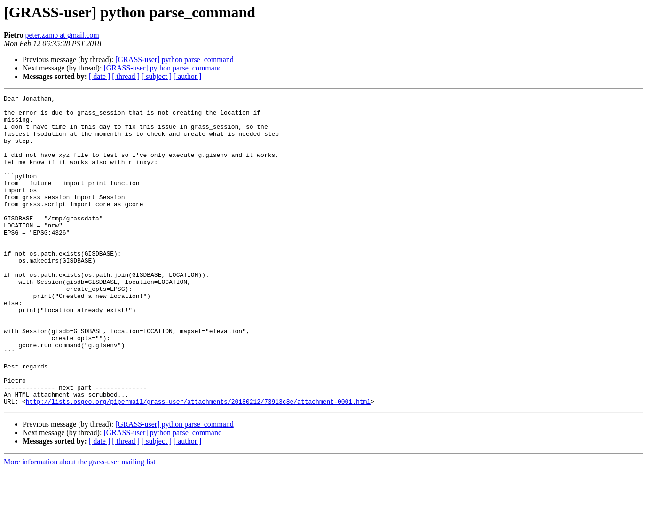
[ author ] (188, 76)
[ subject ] (157, 76)
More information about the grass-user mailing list (80, 524)
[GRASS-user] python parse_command (174, 59)
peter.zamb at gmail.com (62, 35)
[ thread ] (126, 76)
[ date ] (99, 76)
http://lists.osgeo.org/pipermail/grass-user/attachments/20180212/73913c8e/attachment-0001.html (198, 463)
